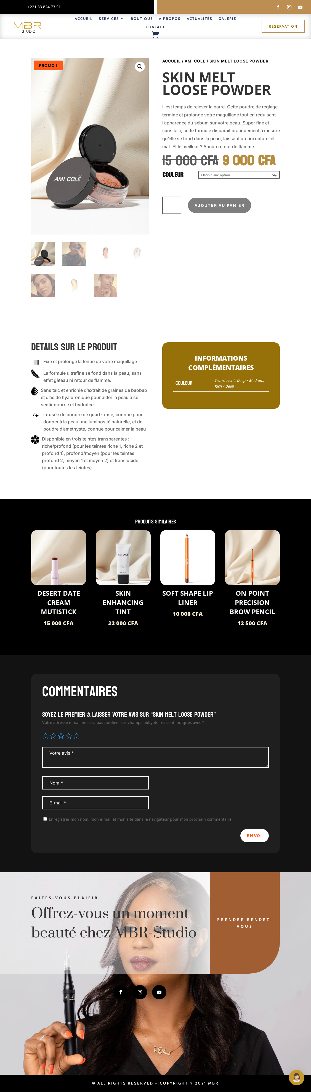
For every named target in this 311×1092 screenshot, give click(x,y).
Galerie (227, 19)
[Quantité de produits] (171, 205)
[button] (140, 67)
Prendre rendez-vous (245, 923)
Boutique (142, 19)
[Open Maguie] (296, 1077)
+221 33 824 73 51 (44, 6)
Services (109, 19)
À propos (170, 19)
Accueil (84, 19)
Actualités (199, 19)
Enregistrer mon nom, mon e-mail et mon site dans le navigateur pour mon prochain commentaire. (141, 819)
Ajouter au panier (219, 205)
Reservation (283, 26)
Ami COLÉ (195, 61)
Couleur (173, 175)
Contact (155, 27)
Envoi (254, 835)
